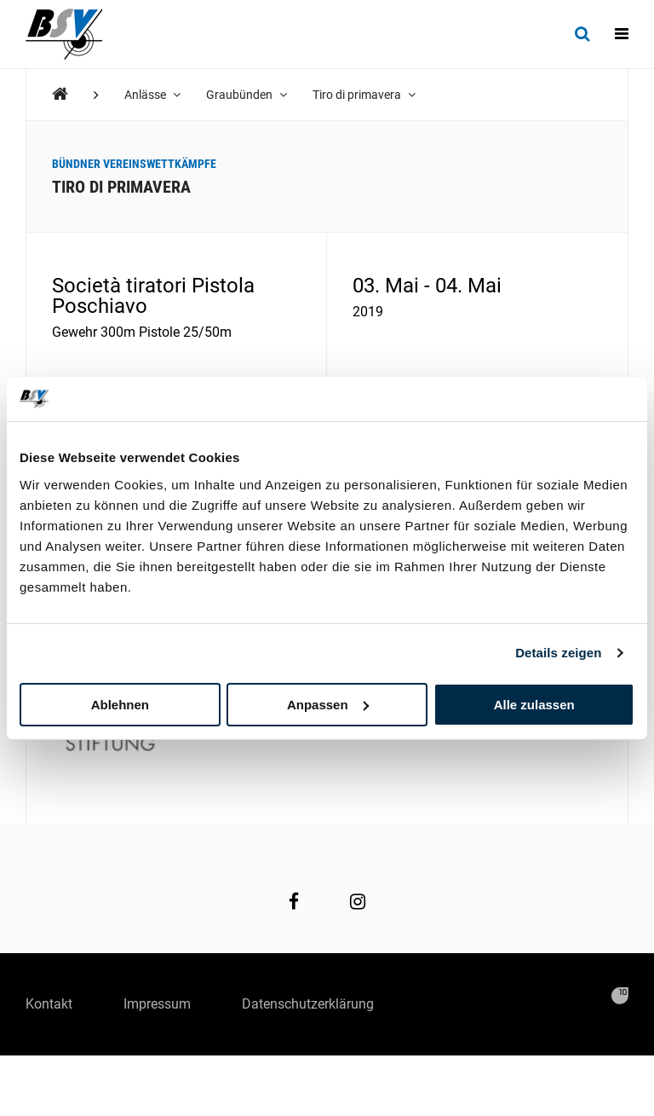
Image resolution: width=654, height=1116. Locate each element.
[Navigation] (621, 34)
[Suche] (582, 34)
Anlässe (152, 94)
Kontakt (49, 1004)
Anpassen (328, 704)
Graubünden (246, 94)
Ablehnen (120, 704)
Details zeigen (558, 652)
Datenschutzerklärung (308, 1004)
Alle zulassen (534, 704)
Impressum (157, 1004)
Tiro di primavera (364, 94)
